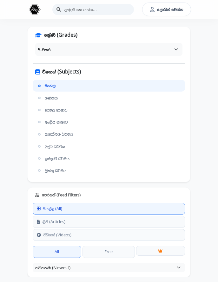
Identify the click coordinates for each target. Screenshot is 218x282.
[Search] (93, 9)
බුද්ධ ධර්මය (50, 146)
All (57, 251)
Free (108, 251)
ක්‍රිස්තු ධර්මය (51, 170)
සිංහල (46, 85)
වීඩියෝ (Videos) (54, 235)
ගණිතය (47, 98)
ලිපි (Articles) (51, 221)
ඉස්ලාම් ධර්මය (52, 158)
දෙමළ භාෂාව (52, 110)
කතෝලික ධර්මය (54, 134)
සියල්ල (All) (49, 208)
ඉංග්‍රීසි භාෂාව (52, 122)
